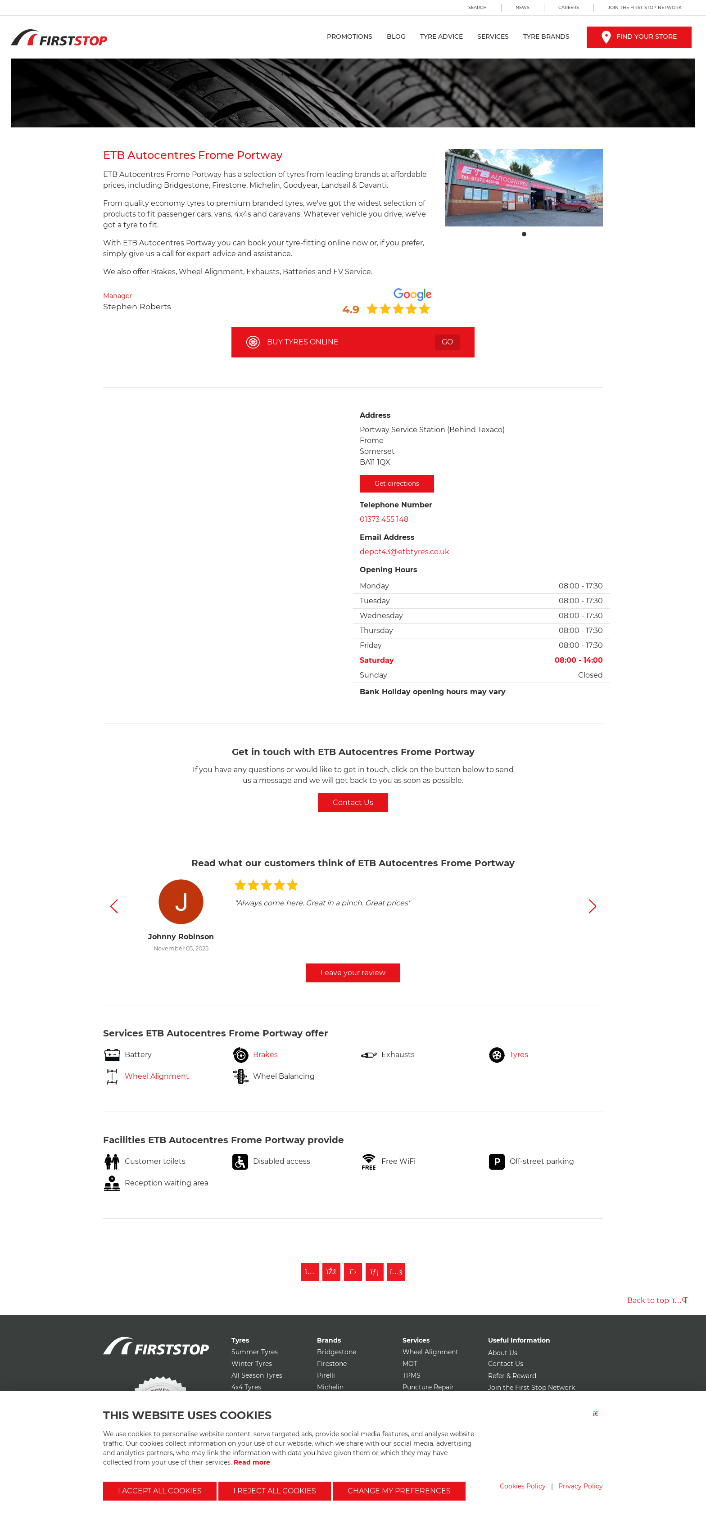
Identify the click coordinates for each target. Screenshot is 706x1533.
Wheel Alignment (430, 1352)
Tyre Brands (546, 36)
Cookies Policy (523, 1486)
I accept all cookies (160, 1491)
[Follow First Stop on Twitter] (353, 1272)
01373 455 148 (384, 519)
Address (375, 415)
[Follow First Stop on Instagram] (310, 1272)
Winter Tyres (251, 1364)
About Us (502, 1353)
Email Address (387, 537)
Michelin (330, 1387)
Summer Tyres (254, 1352)
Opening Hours (388, 569)
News (523, 7)
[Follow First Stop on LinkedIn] (375, 1272)
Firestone (332, 1364)
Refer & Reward (512, 1376)
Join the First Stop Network (645, 7)
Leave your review (353, 972)
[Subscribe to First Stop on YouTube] (396, 1272)
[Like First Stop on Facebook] (331, 1272)
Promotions (349, 36)
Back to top (657, 1300)
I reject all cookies (274, 1491)
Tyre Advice (441, 36)
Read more (252, 1462)
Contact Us (353, 802)
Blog (396, 36)
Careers (568, 7)
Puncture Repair (428, 1387)
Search (477, 7)
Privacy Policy (580, 1486)
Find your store (639, 36)
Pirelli (326, 1375)
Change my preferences (399, 1491)
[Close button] (598, 1419)
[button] (114, 906)
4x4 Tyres (246, 1387)
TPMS (412, 1375)
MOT (410, 1364)
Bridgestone (336, 1352)
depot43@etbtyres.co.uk (404, 551)
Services (493, 36)
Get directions (397, 483)
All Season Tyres (256, 1375)
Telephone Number (396, 505)
